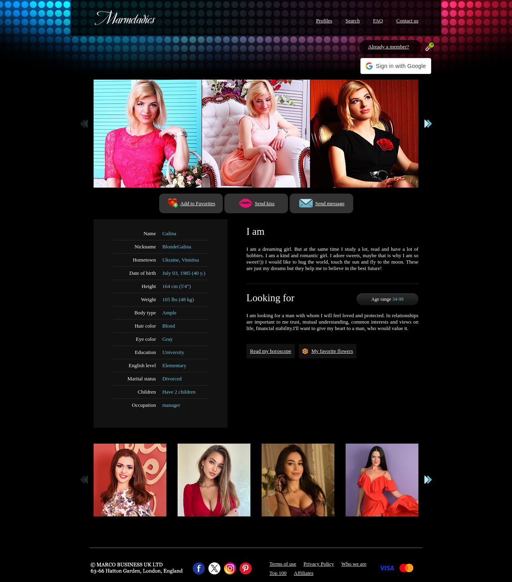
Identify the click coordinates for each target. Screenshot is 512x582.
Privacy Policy (319, 564)
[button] (395, 66)
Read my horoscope (270, 351)
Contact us (407, 21)
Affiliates (304, 573)
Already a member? (388, 47)
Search (353, 21)
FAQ (378, 21)
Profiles (324, 21)
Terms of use (283, 564)
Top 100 (278, 573)
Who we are (353, 564)
